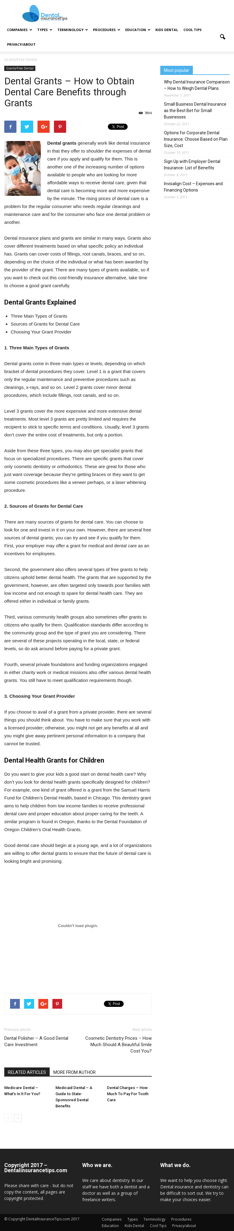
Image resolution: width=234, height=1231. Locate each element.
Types (44, 29)
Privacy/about (21, 44)
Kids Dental (166, 29)
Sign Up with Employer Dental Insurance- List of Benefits (192, 164)
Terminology (72, 29)
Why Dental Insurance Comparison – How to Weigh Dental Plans (197, 85)
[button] (222, 37)
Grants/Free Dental (20, 68)
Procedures (106, 29)
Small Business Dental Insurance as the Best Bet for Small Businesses (195, 110)
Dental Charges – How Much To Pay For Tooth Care (127, 1093)
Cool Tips (192, 29)
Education (138, 29)
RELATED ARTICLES (27, 1072)
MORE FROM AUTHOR (74, 1072)
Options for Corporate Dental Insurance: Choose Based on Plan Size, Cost (196, 139)
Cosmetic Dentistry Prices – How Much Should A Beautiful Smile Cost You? (118, 1044)
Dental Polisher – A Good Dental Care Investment (36, 1041)
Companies (19, 29)
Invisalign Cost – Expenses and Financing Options (193, 186)
